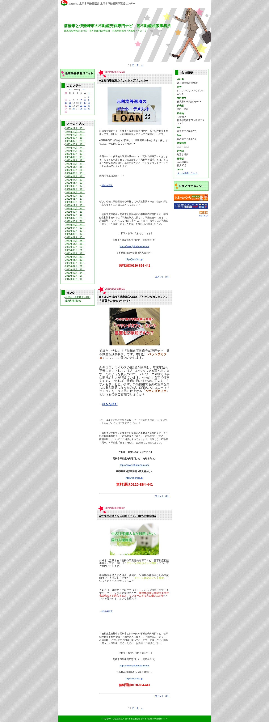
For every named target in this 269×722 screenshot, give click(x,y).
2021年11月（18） (75, 205)
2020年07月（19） (75, 256)
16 (89, 103)
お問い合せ (191, 186)
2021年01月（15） (75, 237)
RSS (204, 212)
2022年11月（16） (75, 166)
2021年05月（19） (75, 224)
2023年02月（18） (75, 157)
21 (81, 106)
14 (81, 103)
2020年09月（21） (75, 250)
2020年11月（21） (75, 243)
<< (70, 89)
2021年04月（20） (75, 228)
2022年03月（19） (75, 192)
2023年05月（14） (75, 147)
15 (85, 103)
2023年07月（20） (75, 141)
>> (84, 89)
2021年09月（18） (75, 211)
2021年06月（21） (75, 221)
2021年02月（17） (75, 234)
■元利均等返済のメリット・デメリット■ (123, 80)
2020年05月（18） (75, 263)
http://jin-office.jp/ (134, 259)
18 (70, 106)
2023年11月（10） (75, 128)
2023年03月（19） (75, 154)
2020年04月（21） (75, 266)
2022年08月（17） (75, 176)
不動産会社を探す (191, 206)
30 (89, 109)
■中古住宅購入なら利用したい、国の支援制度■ (127, 516)
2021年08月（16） (75, 215)
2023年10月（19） (75, 131)
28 (81, 109)
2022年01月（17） (75, 198)
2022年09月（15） (75, 173)
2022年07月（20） (75, 179)
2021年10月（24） (75, 208)
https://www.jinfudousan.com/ (134, 246)
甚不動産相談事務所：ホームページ (191, 197)
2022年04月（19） (75, 189)
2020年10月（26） (75, 247)
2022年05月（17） (75, 186)
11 (70, 103)
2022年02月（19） (75, 195)
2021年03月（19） (75, 231)
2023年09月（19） (75, 134)
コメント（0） (162, 276)
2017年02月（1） (74, 279)
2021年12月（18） (75, 202)
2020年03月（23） (75, 269)
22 (85, 106)
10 (66, 103)
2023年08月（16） (75, 138)
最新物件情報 (77, 74)
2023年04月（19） (75, 150)
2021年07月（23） (75, 218)
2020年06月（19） (75, 259)
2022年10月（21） (75, 170)
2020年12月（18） (75, 240)
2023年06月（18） (75, 144)
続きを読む (107, 185)
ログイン (203, 215)
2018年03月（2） (74, 275)
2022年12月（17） (75, 163)
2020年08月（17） (75, 253)
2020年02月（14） (75, 272)
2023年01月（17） (75, 160)
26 (73, 109)
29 (85, 109)
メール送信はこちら (187, 173)
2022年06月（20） (75, 182)
